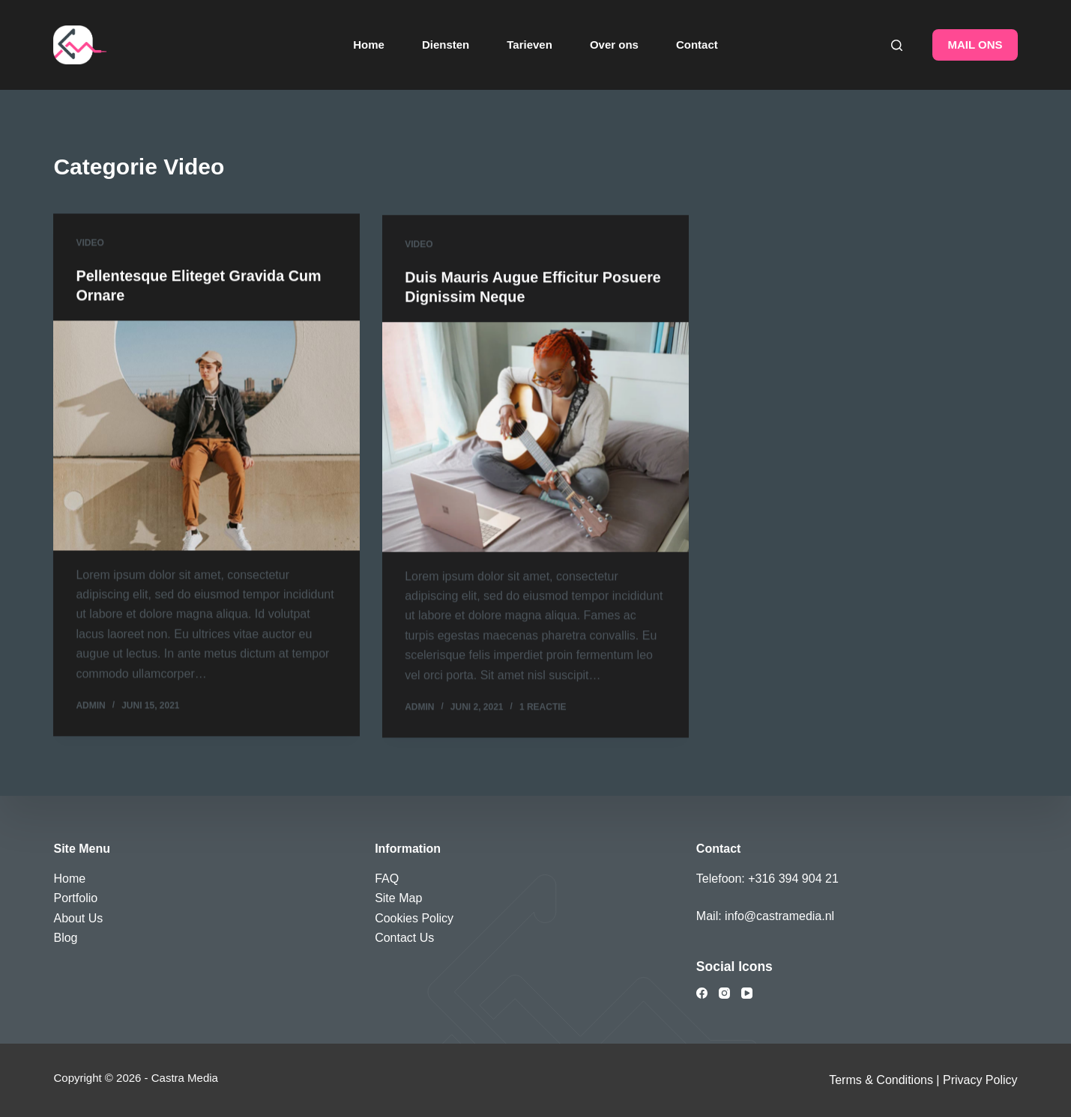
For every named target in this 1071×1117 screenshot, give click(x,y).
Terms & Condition (878, 1080)
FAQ (387, 877)
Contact (697, 44)
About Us (78, 917)
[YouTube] (746, 993)
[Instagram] (724, 993)
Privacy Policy (980, 1080)
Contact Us (404, 937)
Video (89, 244)
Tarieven (529, 44)
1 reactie (543, 712)
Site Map (398, 898)
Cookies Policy (414, 917)
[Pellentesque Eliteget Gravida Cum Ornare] (206, 436)
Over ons (614, 44)
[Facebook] (702, 993)
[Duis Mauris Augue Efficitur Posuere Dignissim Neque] (535, 443)
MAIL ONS (974, 44)
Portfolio (75, 898)
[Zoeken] (896, 45)
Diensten (445, 44)
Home (368, 44)
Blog (65, 937)
